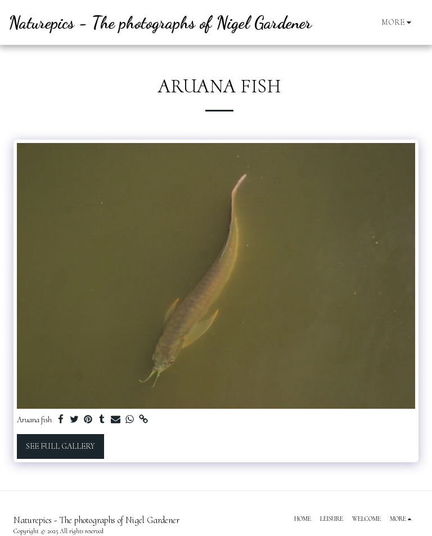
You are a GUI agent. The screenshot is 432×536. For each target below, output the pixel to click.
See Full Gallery (60, 446)
